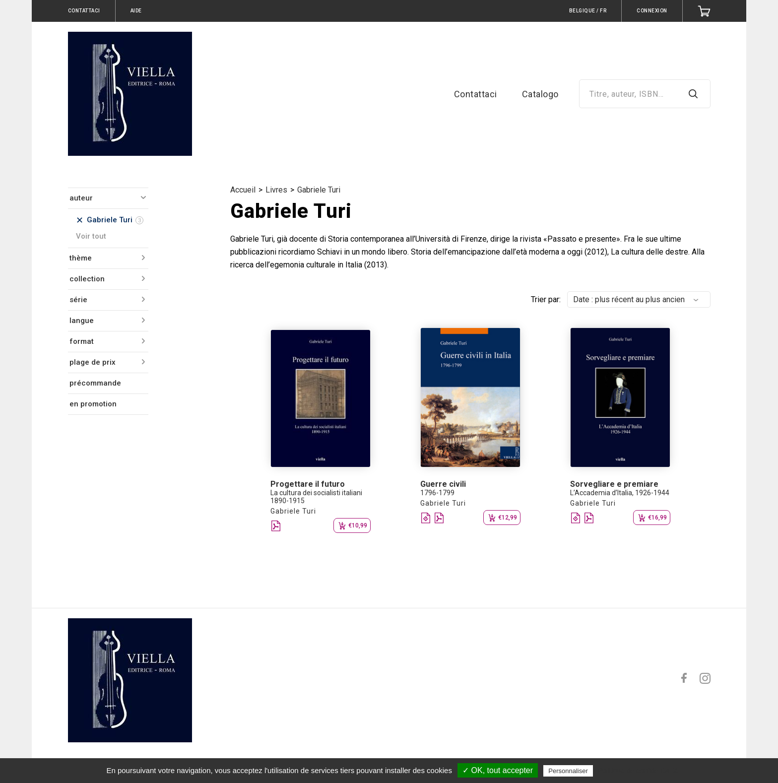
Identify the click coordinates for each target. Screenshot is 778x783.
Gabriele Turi (318, 190)
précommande (95, 383)
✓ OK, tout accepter (497, 770)
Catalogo (540, 94)
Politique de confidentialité (638, 771)
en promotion (93, 403)
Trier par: (546, 299)
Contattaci (475, 94)
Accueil (243, 190)
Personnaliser (568, 771)
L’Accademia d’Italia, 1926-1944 (619, 493)
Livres (276, 190)
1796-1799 (437, 493)
